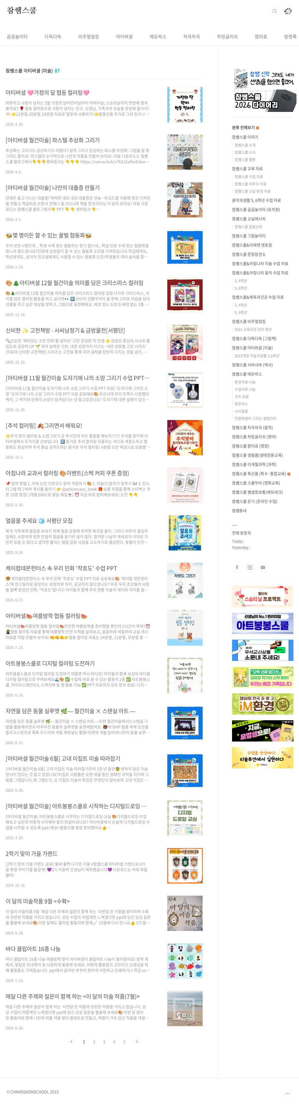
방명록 (290, 36)
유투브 (263, 567)
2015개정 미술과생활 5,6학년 (257, 355)
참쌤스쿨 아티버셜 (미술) (252, 347)
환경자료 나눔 (245, 381)
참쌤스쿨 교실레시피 (249, 218)
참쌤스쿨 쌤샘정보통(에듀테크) (257, 492)
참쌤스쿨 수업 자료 (249, 176)
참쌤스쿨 (22, 11)
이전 (71, 1041)
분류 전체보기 (245, 127)
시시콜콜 (241, 411)
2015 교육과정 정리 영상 (253, 329)
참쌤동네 (239, 510)
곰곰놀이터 (17, 36)
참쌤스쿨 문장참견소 (249, 254)
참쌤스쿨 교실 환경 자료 (253, 191)
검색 (275, 11)
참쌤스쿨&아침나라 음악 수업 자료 (260, 272)
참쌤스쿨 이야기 (245, 137)
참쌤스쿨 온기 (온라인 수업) (254, 501)
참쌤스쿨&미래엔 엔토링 (252, 245)
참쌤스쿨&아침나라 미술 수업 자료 (260, 263)
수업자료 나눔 (245, 389)
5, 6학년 (241, 287)
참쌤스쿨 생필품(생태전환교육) (257, 455)
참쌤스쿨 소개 (245, 144)
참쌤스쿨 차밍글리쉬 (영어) (254, 436)
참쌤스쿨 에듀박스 (247, 374)
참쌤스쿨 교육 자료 (247, 168)
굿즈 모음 (242, 396)
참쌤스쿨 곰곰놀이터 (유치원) (256, 209)
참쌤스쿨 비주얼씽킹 (249, 321)
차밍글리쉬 (227, 36)
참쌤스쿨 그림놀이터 (249, 235)
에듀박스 (158, 36)
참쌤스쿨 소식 (245, 152)
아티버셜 (124, 36)
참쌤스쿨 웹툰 (245, 159)
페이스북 (237, 567)
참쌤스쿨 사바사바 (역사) (252, 364)
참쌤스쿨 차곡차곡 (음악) (252, 427)
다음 (136, 1041)
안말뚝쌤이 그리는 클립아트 (256, 418)
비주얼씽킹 (88, 36)
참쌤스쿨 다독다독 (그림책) (254, 338)
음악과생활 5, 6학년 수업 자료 (256, 200)
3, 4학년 (241, 280)
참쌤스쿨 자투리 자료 (250, 183)
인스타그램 (250, 567)
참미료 (261, 36)
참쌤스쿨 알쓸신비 (248, 226)
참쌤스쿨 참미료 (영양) (250, 446)
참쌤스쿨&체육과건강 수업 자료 (258, 297)
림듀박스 (241, 403)
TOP (287, 1093)
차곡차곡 (191, 36)
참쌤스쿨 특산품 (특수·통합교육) (261, 473)
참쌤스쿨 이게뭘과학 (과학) (254, 464)
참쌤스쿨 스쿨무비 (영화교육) (256, 482)
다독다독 (53, 36)
